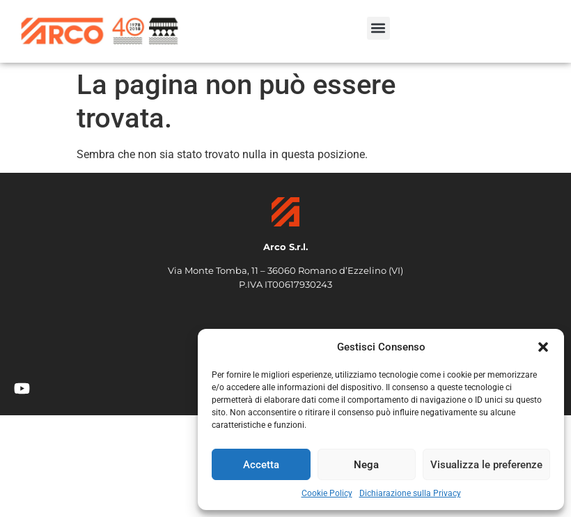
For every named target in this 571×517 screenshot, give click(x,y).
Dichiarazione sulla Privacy (410, 493)
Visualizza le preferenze (486, 464)
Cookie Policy (327, 493)
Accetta (261, 464)
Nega (366, 464)
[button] (543, 347)
